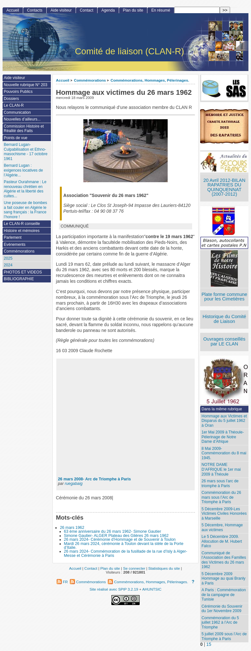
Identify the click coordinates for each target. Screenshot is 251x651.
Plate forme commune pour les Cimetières (224, 296)
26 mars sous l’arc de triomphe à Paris (219, 483)
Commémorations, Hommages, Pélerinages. (149, 80)
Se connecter (134, 568)
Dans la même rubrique (221, 409)
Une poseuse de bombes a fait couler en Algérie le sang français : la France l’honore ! (25, 210)
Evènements (14, 244)
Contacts (34, 10)
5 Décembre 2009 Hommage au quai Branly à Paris (223, 578)
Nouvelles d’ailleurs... (22, 119)
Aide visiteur (61, 10)
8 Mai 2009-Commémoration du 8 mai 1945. (223, 453)
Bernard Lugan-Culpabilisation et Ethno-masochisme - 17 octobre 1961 (26, 151)
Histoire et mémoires (22, 230)
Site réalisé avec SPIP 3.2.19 (113, 589)
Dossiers (11, 98)
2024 (8, 265)
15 (208, 644)
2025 (8, 258)
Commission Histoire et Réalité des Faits (24, 128)
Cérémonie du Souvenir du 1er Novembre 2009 (221, 608)
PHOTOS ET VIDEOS (23, 272)
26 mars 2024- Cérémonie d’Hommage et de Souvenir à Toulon (120, 539)
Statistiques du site (164, 568)
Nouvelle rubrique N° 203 (25, 85)
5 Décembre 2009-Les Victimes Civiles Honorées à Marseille (223, 514)
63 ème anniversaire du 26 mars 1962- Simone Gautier (112, 531)
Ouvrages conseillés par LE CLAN (224, 341)
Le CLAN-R (14, 105)
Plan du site (133, 10)
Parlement (13, 237)
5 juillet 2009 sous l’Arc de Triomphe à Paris (224, 636)
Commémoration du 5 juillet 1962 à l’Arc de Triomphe (220, 622)
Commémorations (90, 80)
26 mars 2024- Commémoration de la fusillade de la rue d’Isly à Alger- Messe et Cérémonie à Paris (125, 553)
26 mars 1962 (72, 527)
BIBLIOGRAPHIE (19, 279)
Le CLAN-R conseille (22, 223)
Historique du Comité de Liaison (224, 319)
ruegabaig (73, 483)
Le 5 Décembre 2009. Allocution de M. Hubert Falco (221, 541)
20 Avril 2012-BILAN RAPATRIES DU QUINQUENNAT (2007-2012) (224, 187)
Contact (86, 10)
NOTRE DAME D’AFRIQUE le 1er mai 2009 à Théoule (221, 469)
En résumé (160, 10)
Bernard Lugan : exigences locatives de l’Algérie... (23, 170)
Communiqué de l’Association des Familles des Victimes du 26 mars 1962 (223, 560)
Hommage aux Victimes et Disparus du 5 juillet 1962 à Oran (224, 421)
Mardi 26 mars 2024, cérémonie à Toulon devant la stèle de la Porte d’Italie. (123, 545)
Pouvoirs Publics (18, 91)
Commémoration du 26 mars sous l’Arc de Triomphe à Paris (221, 497)
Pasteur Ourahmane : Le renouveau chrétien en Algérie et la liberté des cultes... (25, 189)
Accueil (63, 80)
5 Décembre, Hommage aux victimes (222, 527)
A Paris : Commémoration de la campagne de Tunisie (223, 595)
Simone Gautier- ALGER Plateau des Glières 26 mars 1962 (116, 535)
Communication (17, 112)
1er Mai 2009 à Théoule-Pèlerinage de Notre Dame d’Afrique (222, 437)
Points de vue (15, 138)
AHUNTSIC (152, 589)
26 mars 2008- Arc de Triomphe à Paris (94, 479)
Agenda (108, 10)
